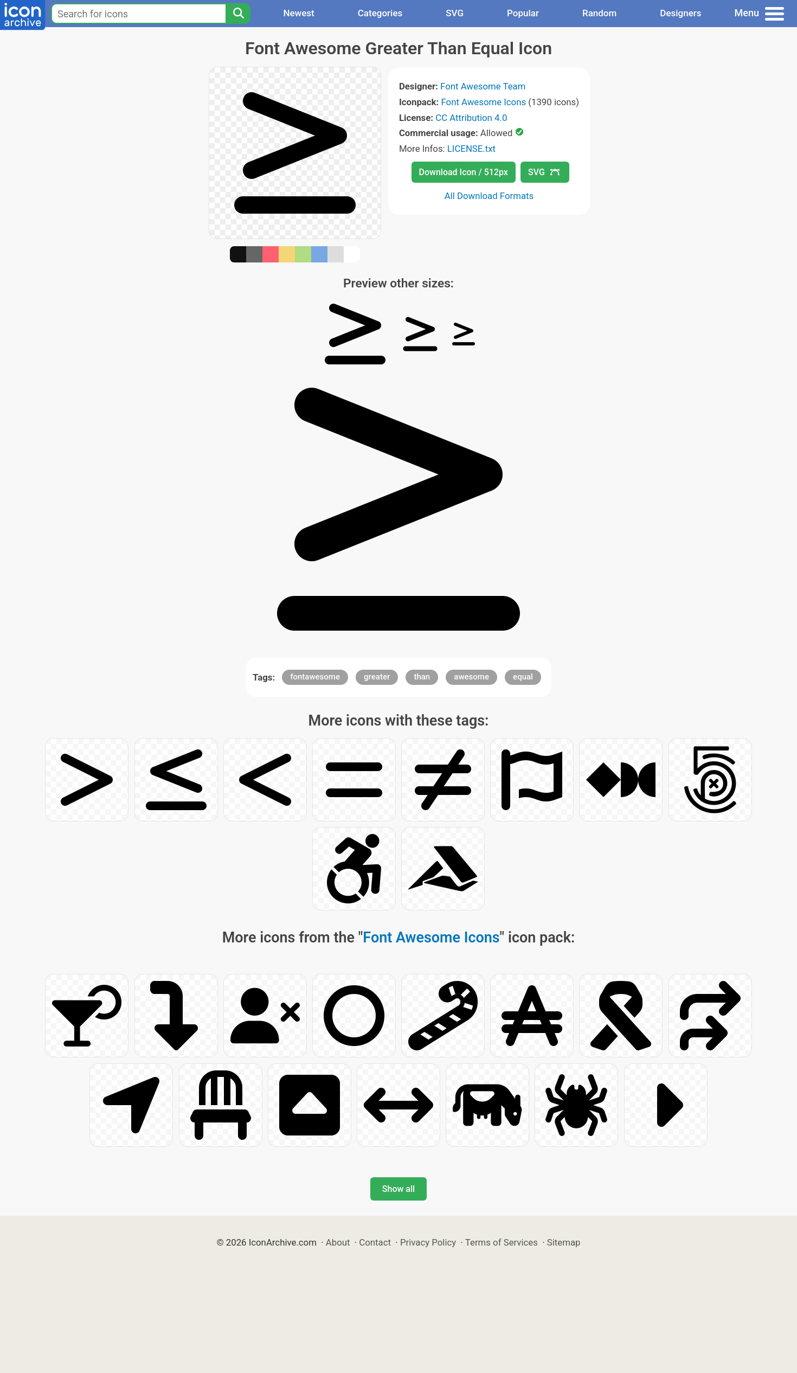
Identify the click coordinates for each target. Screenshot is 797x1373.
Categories (380, 13)
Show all (398, 1189)
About (338, 1242)
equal (523, 677)
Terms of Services (501, 1242)
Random (599, 13)
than (422, 677)
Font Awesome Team (482, 86)
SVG (455, 13)
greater (377, 677)
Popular (523, 13)
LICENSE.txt (471, 148)
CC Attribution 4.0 (471, 117)
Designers (680, 13)
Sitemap (564, 1242)
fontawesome (315, 677)
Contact (375, 1242)
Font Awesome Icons (483, 102)
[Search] (238, 13)
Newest (298, 13)
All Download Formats (489, 195)
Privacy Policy (428, 1242)
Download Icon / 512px (463, 172)
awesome (471, 677)
